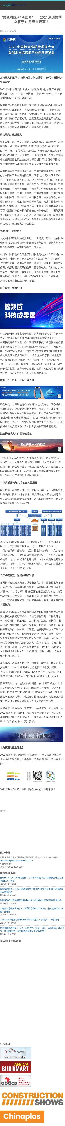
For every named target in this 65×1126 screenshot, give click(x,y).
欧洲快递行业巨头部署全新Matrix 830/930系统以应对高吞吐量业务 (31, 900)
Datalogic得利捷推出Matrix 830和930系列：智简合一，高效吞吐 (29, 920)
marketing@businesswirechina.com (16, 860)
